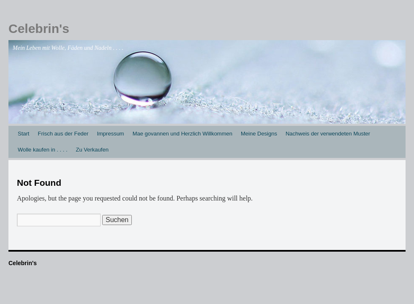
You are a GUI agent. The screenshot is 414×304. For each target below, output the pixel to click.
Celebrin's (38, 28)
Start (23, 133)
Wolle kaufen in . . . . (43, 150)
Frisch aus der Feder (63, 133)
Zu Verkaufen (92, 150)
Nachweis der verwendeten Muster (328, 133)
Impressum (110, 133)
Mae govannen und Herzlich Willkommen (182, 133)
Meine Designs (259, 133)
